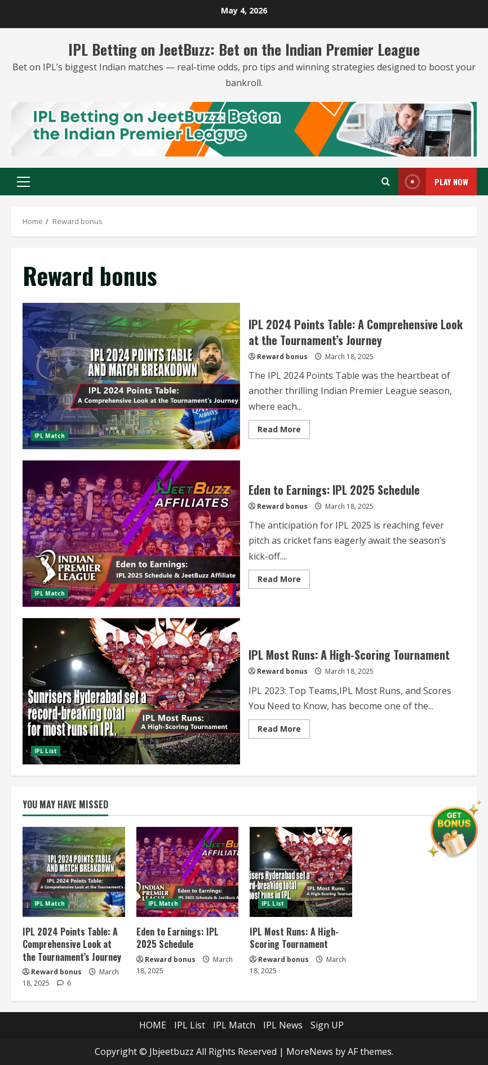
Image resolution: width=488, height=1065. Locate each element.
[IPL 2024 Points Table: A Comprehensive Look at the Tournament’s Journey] (74, 872)
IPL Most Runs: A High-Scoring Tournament (131, 691)
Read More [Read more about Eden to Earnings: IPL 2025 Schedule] (284, 581)
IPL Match (49, 436)
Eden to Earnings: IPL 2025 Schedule (131, 533)
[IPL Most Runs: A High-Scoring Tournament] (301, 872)
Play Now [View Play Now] (433, 181)
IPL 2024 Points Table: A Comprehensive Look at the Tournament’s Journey (131, 376)
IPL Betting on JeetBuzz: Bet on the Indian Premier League (244, 49)
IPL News (283, 1025)
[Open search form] (385, 182)
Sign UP (327, 1025)
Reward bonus (282, 356)
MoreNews (309, 1051)
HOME (152, 1025)
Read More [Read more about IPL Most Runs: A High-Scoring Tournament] (284, 731)
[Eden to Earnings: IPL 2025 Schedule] (187, 872)
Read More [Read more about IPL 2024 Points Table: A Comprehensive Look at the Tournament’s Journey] (284, 431)
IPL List (45, 751)
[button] (23, 182)
